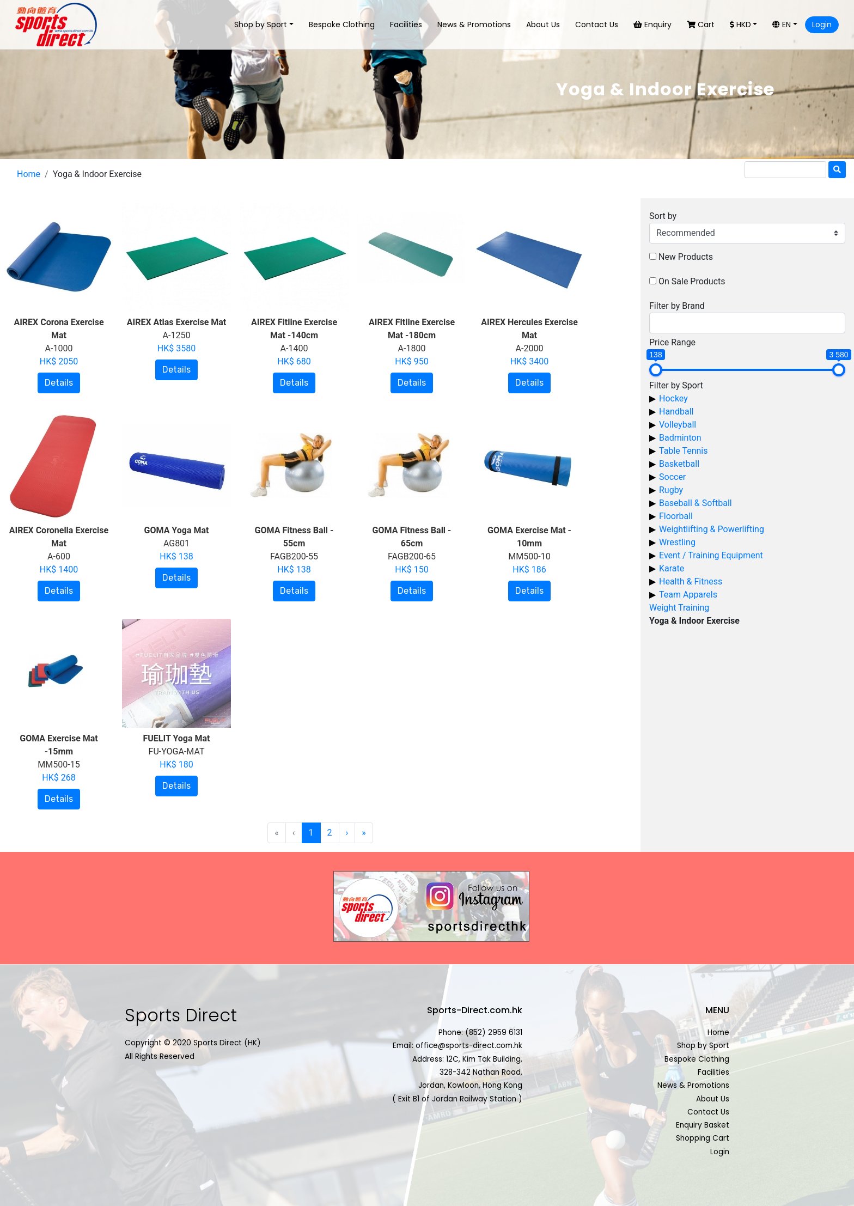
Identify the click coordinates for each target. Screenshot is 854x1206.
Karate (671, 568)
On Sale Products (691, 281)
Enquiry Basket (702, 1125)
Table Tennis (683, 451)
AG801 (176, 543)
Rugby (671, 490)
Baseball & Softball (695, 503)
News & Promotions (474, 24)
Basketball (679, 464)
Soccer (672, 477)
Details (59, 382)
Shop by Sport (260, 24)
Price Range (672, 342)
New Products (685, 257)
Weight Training (679, 607)
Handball (676, 411)
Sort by (662, 216)
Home (28, 174)
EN (781, 24)
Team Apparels (688, 594)
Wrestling (677, 542)
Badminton (680, 438)
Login (822, 24)
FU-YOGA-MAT (176, 751)
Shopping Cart (702, 1138)
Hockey (673, 398)
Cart (701, 24)
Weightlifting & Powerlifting (711, 529)
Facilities (406, 24)
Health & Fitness (690, 581)
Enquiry (652, 24)
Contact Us (596, 24)
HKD (740, 24)
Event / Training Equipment (711, 555)
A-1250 (177, 335)
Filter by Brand (677, 306)
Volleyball (677, 424)
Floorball (676, 516)
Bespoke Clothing (342, 24)
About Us (543, 24)
